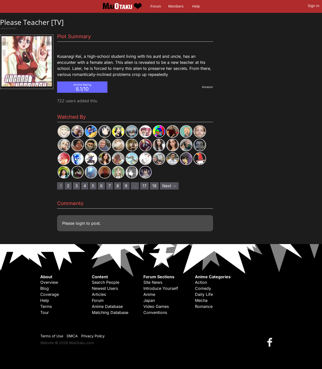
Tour (44, 312)
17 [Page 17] (144, 185)
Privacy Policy (93, 336)
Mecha (201, 300)
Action (201, 282)
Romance (204, 306)
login (80, 223)
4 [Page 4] (85, 185)
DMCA (72, 336)
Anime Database (107, 306)
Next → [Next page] (169, 185)
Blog (44, 288)
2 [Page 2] (68, 185)
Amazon (207, 87)
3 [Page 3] (76, 185)
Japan (149, 300)
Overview (49, 282)
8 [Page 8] (117, 185)
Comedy (203, 288)
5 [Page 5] (93, 185)
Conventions (155, 312)
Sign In (313, 6)
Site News (152, 282)
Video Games (156, 306)
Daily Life (204, 294)
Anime (149, 294)
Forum (155, 6)
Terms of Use (51, 336)
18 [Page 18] (154, 185)
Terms (46, 306)
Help (196, 6)
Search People (105, 282)
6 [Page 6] (101, 185)
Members (176, 6)
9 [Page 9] (126, 185)
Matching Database (110, 312)
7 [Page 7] (109, 185)
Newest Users (105, 288)
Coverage (49, 294)
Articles (99, 294)
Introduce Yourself (160, 288)
